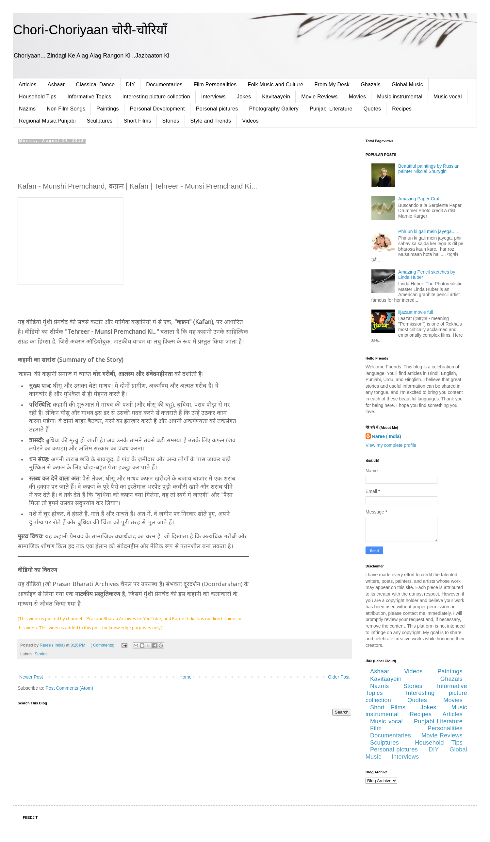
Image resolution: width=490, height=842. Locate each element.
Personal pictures (217, 108)
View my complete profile (391, 445)
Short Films (137, 121)
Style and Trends (210, 121)
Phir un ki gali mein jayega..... (428, 231)
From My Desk (332, 84)
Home (185, 677)
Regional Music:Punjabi (47, 121)
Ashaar (56, 84)
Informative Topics (89, 96)
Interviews (213, 96)
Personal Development (157, 108)
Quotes (372, 108)
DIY (130, 84)
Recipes (402, 108)
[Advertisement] (184, 161)
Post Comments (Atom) (69, 688)
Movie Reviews (319, 96)
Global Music (407, 84)
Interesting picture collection (156, 96)
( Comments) (102, 645)
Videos (250, 121)
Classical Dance (95, 84)
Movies (357, 96)
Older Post (339, 677)
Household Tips (38, 96)
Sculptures (100, 121)
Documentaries (164, 84)
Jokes (244, 96)
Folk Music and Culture (275, 84)
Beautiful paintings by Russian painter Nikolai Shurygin (429, 168)
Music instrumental (399, 96)
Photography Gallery (274, 108)
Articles (28, 84)
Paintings (107, 108)
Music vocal (447, 96)
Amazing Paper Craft (419, 198)
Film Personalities (215, 84)
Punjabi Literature (331, 108)
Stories (170, 121)
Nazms (27, 108)
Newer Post (31, 677)
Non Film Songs (66, 108)
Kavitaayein (276, 96)
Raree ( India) (386, 436)
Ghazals (371, 84)
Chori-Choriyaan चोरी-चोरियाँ (90, 30)
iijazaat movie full (415, 312)
